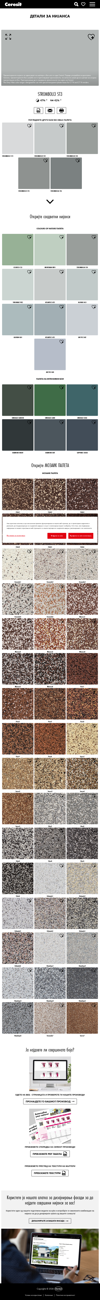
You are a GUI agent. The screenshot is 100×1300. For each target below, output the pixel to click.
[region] (50, 530)
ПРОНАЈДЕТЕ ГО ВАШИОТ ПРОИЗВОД (50, 1101)
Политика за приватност (65, 1295)
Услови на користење (33, 1295)
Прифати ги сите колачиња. (81, 536)
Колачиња (49, 1295)
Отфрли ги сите (57, 536)
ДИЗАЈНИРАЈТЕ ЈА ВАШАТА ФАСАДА (50, 1221)
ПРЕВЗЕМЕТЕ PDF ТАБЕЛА (50, 1154)
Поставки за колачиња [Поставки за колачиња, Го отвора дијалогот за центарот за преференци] (16, 535)
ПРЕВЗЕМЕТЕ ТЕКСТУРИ (50, 1173)
